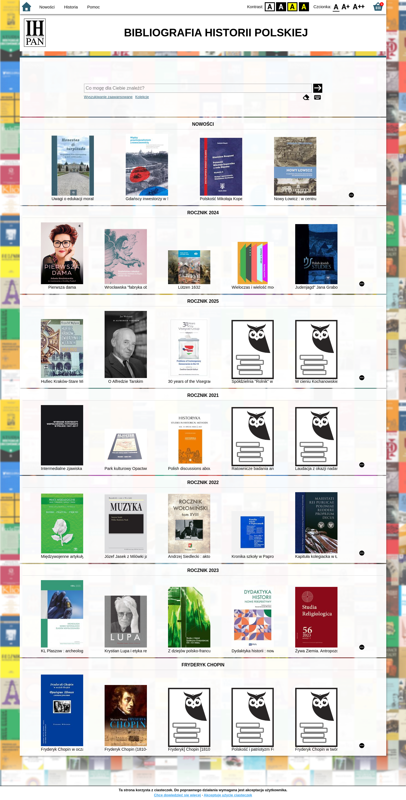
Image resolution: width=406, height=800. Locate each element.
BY (304, 6)
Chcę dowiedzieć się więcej (177, 795)
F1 (345, 6)
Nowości (47, 7)
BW (281, 6)
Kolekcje (142, 97)
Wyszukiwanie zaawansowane (108, 97)
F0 (336, 6)
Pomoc (93, 7)
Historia (71, 7)
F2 (358, 6)
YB (292, 6)
